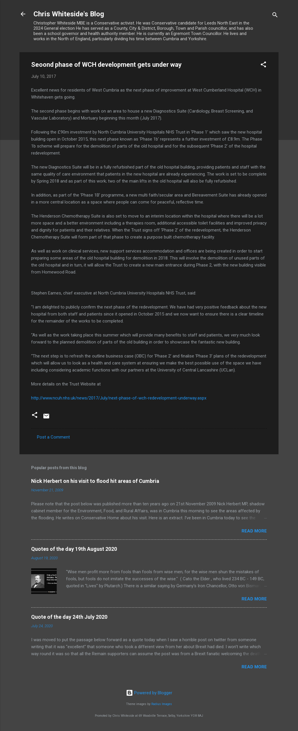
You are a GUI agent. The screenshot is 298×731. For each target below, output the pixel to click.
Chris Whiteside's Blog (68, 14)
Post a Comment (53, 437)
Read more (254, 531)
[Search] (275, 16)
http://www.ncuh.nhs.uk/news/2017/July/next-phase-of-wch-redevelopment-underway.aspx (118, 398)
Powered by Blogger (149, 692)
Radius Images (161, 704)
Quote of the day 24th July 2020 (69, 617)
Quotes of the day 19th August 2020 (74, 549)
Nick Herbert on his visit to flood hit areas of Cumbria (95, 481)
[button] (263, 65)
